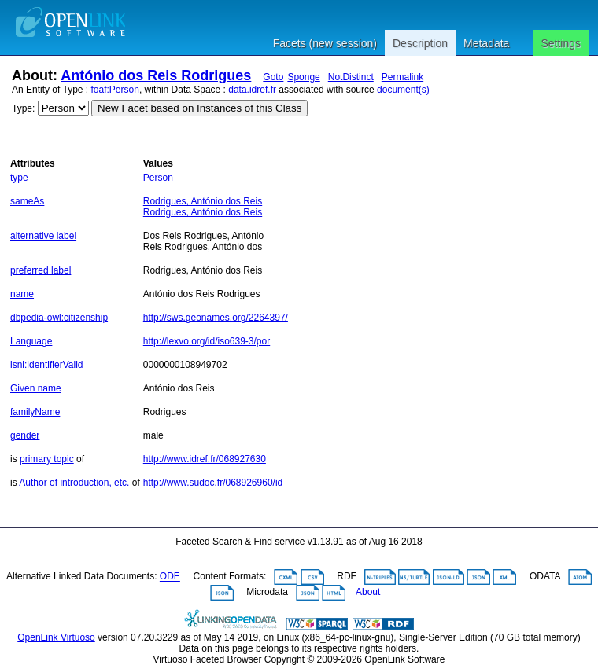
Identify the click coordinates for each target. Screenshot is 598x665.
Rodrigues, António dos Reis (202, 201)
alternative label (43, 235)
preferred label (40, 270)
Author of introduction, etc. (74, 482)
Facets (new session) (325, 43)
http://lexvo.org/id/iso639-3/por (206, 341)
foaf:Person (115, 89)
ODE (170, 576)
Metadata (486, 43)
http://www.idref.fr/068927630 (204, 459)
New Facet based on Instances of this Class (199, 108)
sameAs (27, 201)
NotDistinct (351, 77)
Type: (23, 108)
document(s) (403, 89)
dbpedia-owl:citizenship (59, 317)
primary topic (47, 459)
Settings (561, 43)
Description (420, 43)
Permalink (402, 77)
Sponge (303, 77)
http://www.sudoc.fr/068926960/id (212, 482)
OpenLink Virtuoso (56, 637)
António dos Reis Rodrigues (156, 75)
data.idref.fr (252, 89)
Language (31, 341)
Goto (273, 77)
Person (158, 177)
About (368, 592)
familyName (35, 411)
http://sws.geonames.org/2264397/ (215, 317)
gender (24, 435)
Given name (35, 388)
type (19, 177)
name (22, 293)
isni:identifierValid (46, 364)
